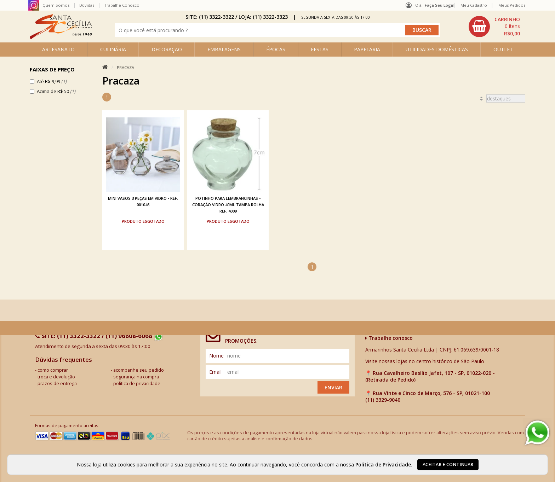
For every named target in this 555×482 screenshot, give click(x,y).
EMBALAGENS (224, 49)
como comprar (53, 370)
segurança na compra (136, 377)
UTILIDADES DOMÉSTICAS (437, 49)
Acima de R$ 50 (56, 91)
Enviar (333, 387)
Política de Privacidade (383, 464)
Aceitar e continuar (448, 464)
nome (216, 355)
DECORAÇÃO (166, 49)
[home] (61, 37)
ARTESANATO (58, 49)
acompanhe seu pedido (138, 370)
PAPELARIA (367, 49)
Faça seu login (439, 5)
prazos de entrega (57, 384)
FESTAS (319, 49)
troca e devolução (56, 377)
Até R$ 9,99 (52, 81)
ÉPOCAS (275, 49)
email (215, 371)
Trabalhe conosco (389, 338)
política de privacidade (136, 384)
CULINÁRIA (113, 49)
